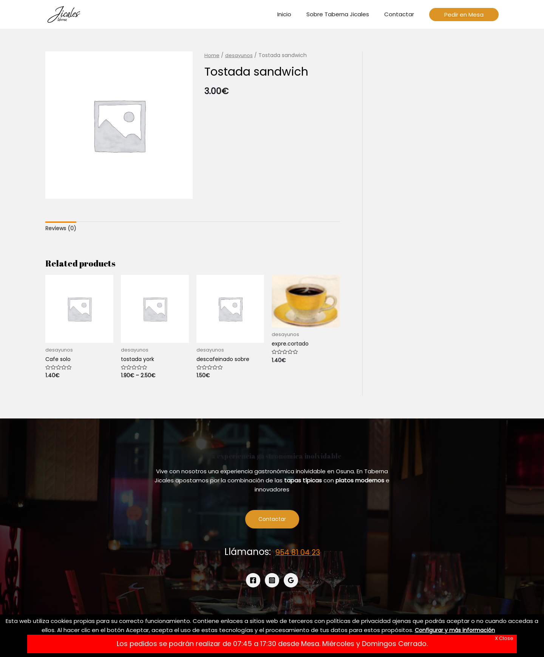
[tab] (61, 229)
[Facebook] (253, 582)
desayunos (239, 55)
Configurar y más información (455, 630)
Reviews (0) (61, 228)
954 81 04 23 (297, 554)
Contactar (272, 521)
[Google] (291, 582)
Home (211, 55)
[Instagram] (272, 582)
